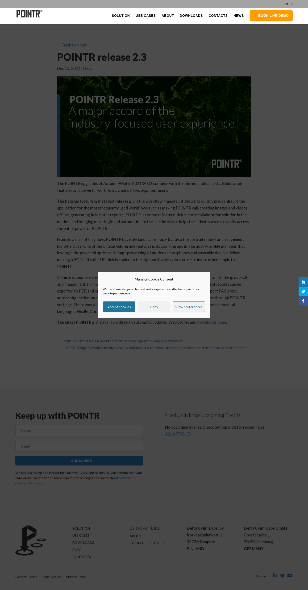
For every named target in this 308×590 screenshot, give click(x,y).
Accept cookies (119, 307)
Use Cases (146, 16)
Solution (121, 16)
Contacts (218, 16)
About (168, 16)
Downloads (191, 16)
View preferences (189, 307)
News (238, 16)
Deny (154, 307)
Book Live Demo (273, 16)
